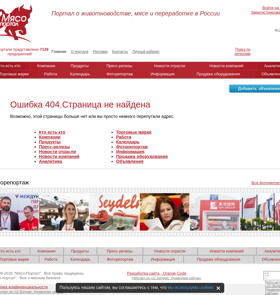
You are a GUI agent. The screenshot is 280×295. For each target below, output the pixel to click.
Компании (46, 65)
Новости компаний (226, 65)
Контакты (120, 52)
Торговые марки (134, 132)
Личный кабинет (146, 52)
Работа (50, 74)
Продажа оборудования (218, 74)
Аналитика (50, 161)
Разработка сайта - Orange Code (156, 273)
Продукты (80, 65)
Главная (59, 52)
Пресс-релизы (119, 65)
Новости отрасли (169, 65)
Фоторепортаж (120, 74)
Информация (163, 74)
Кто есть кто (52, 132)
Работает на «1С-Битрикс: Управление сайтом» (166, 278)
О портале (79, 52)
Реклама (100, 52)
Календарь (80, 74)
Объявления (129, 161)
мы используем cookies (191, 287)
